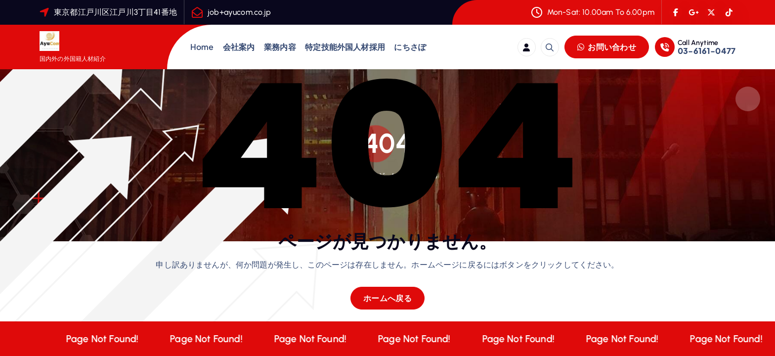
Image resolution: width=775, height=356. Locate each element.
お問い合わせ (606, 47)
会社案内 (239, 47)
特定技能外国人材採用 (345, 47)
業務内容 (280, 47)
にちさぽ (410, 47)
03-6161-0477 (706, 50)
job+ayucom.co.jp (239, 12)
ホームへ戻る (387, 298)
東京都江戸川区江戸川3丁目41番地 (115, 12)
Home (202, 47)
